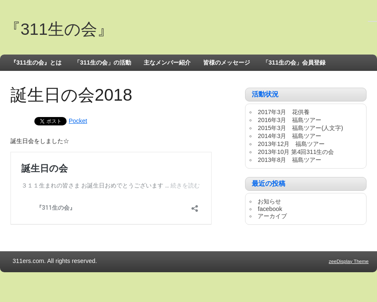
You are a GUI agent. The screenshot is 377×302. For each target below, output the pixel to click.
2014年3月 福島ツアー (289, 136)
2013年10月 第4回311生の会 (296, 151)
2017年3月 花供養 (284, 112)
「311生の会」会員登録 (294, 62)
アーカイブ (272, 216)
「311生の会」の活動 (102, 62)
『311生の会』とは (36, 62)
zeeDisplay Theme (349, 261)
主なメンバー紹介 (167, 62)
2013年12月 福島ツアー (291, 144)
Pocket (78, 120)
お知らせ (269, 201)
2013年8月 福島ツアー (289, 159)
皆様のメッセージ (226, 62)
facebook (270, 209)
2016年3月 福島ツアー (289, 120)
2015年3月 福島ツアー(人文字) (300, 128)
